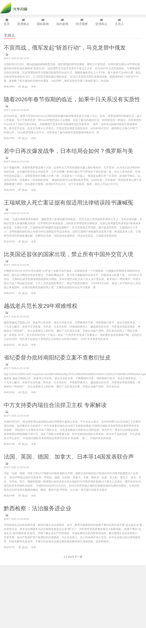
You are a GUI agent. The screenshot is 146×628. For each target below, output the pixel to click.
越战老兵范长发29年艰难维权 (41, 306)
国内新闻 (62, 22)
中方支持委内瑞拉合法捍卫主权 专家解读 (55, 405)
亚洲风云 (101, 22)
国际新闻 (43, 22)
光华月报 (15, 7)
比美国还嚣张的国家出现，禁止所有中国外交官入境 (68, 254)
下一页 (78, 556)
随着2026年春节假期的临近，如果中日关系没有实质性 (72, 99)
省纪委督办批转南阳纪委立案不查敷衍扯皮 (57, 357)
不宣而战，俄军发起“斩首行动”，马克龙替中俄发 (65, 48)
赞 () (23, 86)
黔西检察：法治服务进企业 (37, 508)
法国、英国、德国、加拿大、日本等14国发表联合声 (69, 457)
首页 (7, 22)
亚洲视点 (23, 22)
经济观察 (82, 22)
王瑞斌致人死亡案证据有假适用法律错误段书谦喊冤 (68, 202)
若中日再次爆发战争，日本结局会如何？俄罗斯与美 (68, 151)
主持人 (119, 22)
